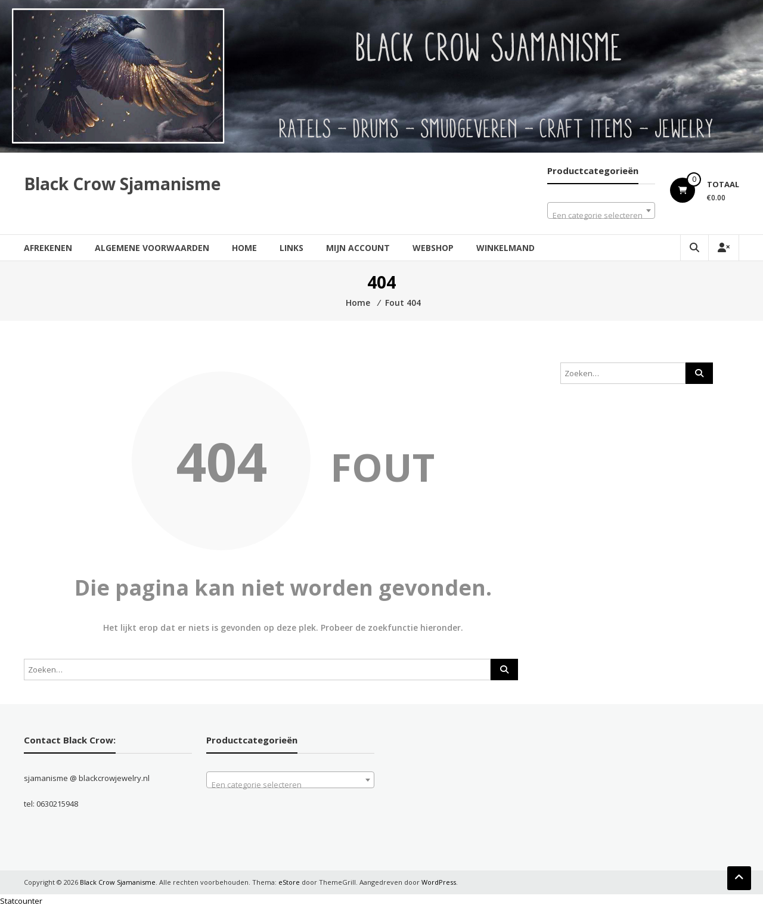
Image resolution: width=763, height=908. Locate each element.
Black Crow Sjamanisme (122, 183)
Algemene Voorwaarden (152, 247)
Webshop (433, 247)
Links (291, 247)
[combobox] (601, 210)
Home (244, 247)
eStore (289, 882)
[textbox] (601, 215)
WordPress (438, 882)
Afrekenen (48, 247)
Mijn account (358, 247)
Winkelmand (505, 247)
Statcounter (21, 900)
